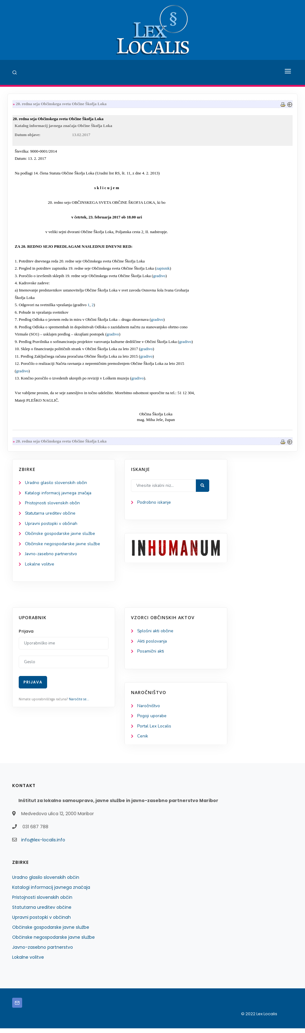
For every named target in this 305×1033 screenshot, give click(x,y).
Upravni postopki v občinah (51, 526)
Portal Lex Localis (154, 730)
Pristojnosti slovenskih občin (52, 505)
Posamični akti (151, 655)
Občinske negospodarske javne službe (63, 547)
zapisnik (163, 269)
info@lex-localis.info (43, 844)
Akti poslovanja (152, 645)
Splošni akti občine (155, 635)
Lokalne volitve (40, 567)
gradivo (159, 276)
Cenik (142, 741)
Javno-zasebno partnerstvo (52, 557)
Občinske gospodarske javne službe (60, 536)
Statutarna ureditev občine (51, 515)
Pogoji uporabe (152, 720)
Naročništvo (149, 710)
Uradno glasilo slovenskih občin (56, 484)
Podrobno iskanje (154, 504)
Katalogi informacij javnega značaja (59, 495)
